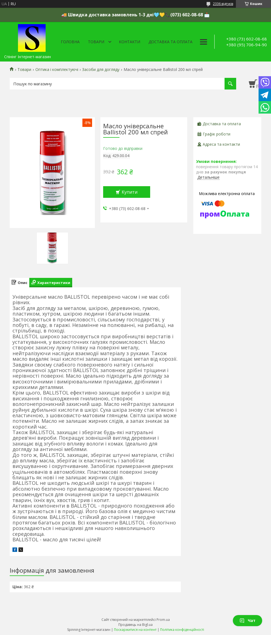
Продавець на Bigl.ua (135, 624)
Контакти (129, 41)
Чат (247, 620)
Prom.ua (163, 619)
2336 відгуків (223, 3)
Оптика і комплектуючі (56, 69)
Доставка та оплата (170, 41)
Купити (129, 192)
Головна (70, 41)
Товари (96, 41)
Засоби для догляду (100, 69)
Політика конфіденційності (182, 629)
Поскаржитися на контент (135, 629)
